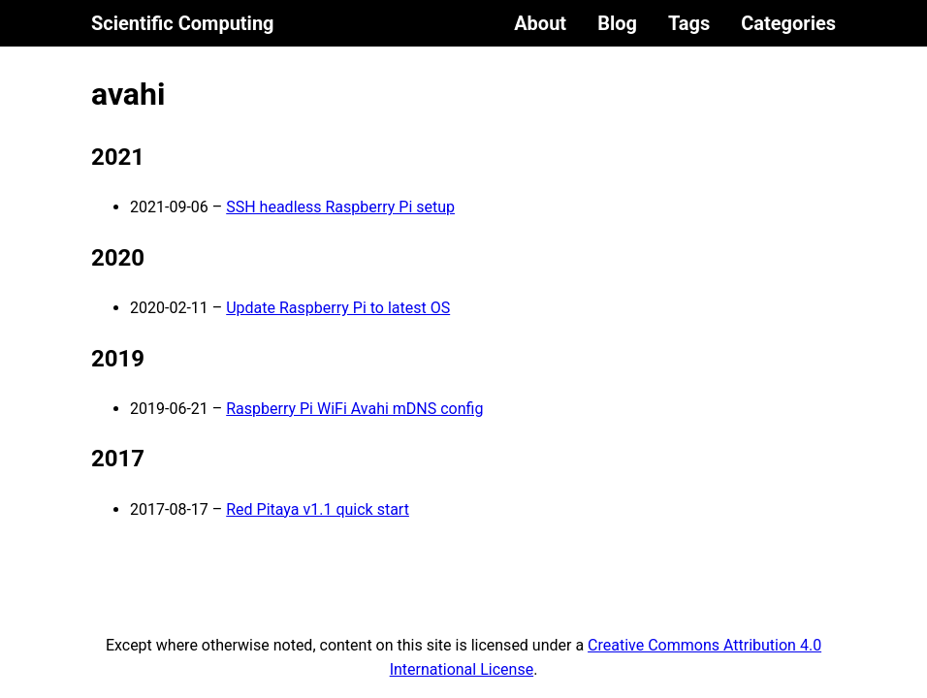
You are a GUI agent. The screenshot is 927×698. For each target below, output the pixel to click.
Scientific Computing (182, 23)
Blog (617, 23)
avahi (128, 94)
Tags (689, 23)
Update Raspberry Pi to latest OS (338, 308)
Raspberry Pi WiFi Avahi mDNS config (354, 408)
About (540, 23)
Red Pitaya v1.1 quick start (317, 509)
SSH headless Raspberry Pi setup (340, 207)
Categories (788, 23)
